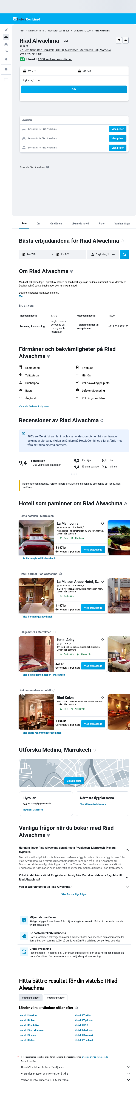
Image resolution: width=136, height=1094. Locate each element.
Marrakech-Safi (55, 31)
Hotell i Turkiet (83, 1015)
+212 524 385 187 (31, 54)
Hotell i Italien (27, 1040)
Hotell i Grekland (84, 1030)
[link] (39, 558)
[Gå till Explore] (6, 59)
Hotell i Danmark (84, 1035)
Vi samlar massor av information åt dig (76, 1073)
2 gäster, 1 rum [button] (32, 80)
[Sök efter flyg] (6, 29)
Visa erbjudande (93, 549)
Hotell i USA (81, 1025)
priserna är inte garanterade (95, 1056)
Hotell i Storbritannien (32, 1030)
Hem (22, 31)
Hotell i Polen (27, 1020)
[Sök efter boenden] (6, 37)
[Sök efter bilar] (6, 44)
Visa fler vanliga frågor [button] (74, 894)
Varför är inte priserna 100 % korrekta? (76, 1080)
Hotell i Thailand (84, 1040)
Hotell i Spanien (28, 1035)
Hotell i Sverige (28, 1015)
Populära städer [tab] (55, 997)
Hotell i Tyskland (84, 1020)
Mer (21, 296)
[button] (6, 19)
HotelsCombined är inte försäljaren (76, 1067)
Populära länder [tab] (30, 997)
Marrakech (78, 31)
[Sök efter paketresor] (6, 51)
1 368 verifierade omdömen (55, 59)
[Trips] (6, 69)
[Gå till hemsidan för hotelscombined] (26, 19)
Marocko (32, 31)
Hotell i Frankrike (29, 1025)
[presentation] (47, 167)
